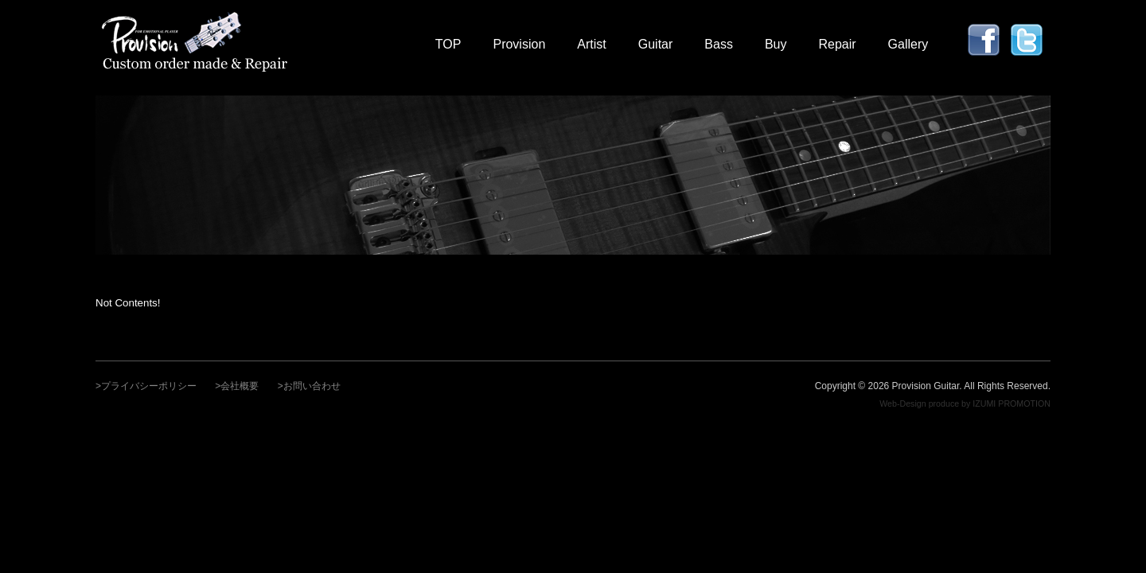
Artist (591, 44)
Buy (776, 44)
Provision (519, 44)
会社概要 (239, 386)
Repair (837, 44)
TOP (448, 44)
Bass (718, 44)
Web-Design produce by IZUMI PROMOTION (964, 403)
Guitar (655, 44)
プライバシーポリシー (149, 386)
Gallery (908, 44)
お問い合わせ (312, 386)
